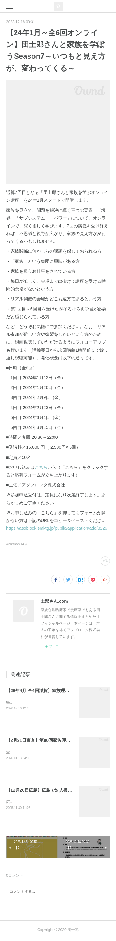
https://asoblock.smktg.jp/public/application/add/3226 (56, 528)
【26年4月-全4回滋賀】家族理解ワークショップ (53, 690)
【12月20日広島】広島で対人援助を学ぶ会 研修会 (55, 790)
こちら (41, 467)
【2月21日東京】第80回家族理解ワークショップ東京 (57, 740)
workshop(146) (16, 544)
